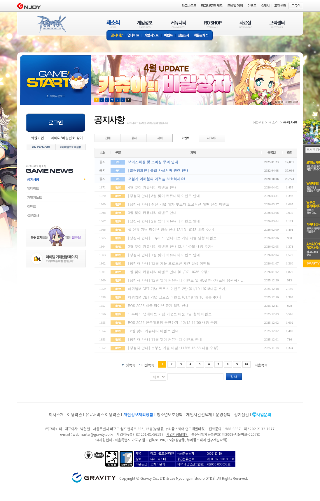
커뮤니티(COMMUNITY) (178, 24)
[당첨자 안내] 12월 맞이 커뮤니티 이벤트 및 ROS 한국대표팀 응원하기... (186, 280)
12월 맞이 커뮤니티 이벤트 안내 (153, 330)
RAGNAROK (51, 24)
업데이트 (133, 35)
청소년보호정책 (170, 414)
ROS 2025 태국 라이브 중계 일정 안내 (158, 305)
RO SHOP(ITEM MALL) (213, 24)
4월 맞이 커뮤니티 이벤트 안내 (152, 187)
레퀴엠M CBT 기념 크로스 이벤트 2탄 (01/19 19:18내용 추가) (177, 288)
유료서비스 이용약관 (102, 414)
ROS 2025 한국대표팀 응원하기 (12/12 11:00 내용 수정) (173, 322)
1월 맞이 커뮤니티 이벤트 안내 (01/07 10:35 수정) (168, 271)
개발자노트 (151, 35)
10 (246, 364)
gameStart (55, 74)
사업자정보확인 (177, 434)
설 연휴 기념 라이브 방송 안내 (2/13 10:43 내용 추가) (171, 229)
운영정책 (223, 414)
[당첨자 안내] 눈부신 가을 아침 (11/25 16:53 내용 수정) (173, 347)
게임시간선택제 (199, 414)
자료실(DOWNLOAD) (245, 24)
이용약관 (74, 414)
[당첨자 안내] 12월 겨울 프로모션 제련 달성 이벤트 (169, 263)
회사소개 (56, 414)
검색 (233, 376)
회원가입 (37, 137)
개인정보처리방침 (138, 414)
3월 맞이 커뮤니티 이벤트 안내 (152, 212)
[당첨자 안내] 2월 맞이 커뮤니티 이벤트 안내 (164, 220)
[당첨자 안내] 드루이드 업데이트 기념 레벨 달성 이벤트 (172, 237)
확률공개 (202, 35)
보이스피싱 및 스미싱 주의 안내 (153, 161)
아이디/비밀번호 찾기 (66, 137)
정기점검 (241, 414)
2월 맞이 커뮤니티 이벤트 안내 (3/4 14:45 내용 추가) (170, 246)
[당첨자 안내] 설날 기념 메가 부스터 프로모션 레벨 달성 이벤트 (179, 204)
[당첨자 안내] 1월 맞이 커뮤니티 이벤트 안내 (164, 254)
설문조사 (183, 35)
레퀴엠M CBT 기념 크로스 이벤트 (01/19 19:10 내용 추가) (174, 296)
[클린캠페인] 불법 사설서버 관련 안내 (158, 170)
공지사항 (115, 35)
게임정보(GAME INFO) (144, 24)
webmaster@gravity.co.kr (93, 434)
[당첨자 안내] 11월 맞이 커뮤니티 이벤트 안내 (165, 339)
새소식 (273, 122)
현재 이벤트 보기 (128, 100)
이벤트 (168, 35)
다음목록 (261, 364)
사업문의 (263, 414)
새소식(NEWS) (113, 24)
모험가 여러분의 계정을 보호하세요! (156, 178)
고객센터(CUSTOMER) (277, 24)
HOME (258, 122)
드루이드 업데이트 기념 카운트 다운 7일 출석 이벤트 (170, 313)
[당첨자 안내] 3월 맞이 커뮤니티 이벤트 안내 (164, 195)
